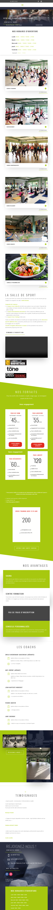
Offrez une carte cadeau (26, 548)
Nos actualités (12, 868)
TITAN (11, 879)
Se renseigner (35, 239)
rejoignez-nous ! (15, 752)
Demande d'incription (15, 332)
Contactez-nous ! (11, 22)
